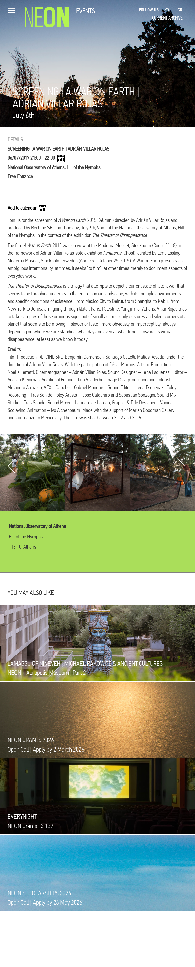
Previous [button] (11, 465)
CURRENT (159, 18)
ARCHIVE (175, 18)
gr (179, 10)
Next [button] (181, 465)
